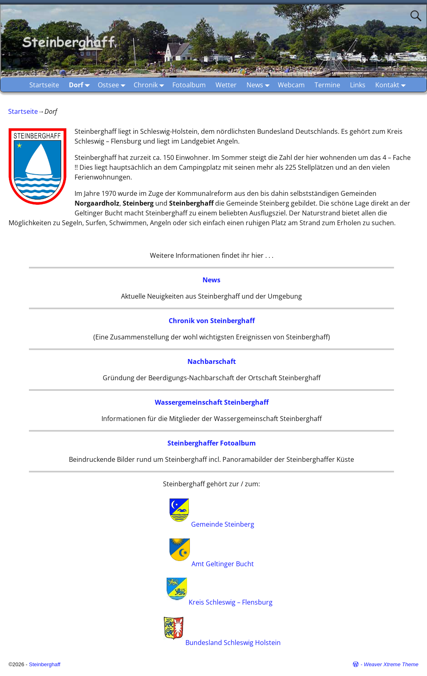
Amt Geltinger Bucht (222, 563)
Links (357, 84)
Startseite (44, 84)
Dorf (81, 85)
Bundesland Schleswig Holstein (233, 642)
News (260, 85)
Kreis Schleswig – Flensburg (231, 602)
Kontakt (392, 85)
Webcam (291, 84)
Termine (327, 84)
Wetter (226, 84)
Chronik (150, 85)
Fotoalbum (189, 84)
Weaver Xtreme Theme (391, 664)
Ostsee (113, 85)
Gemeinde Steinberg (222, 524)
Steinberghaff (44, 664)
